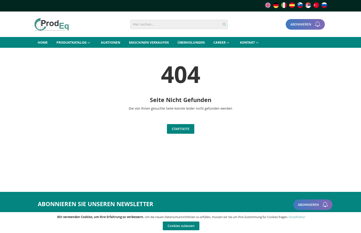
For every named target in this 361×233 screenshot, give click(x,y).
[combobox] (178, 24)
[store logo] (51, 24)
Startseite (180, 129)
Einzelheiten (297, 217)
